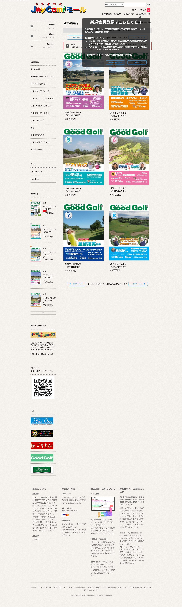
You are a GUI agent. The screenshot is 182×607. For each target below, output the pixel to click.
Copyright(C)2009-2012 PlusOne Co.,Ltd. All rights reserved (91, 595)
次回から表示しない (115, 62)
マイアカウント (45, 587)
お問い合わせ (59, 587)
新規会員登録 (144, 14)
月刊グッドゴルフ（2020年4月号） (118, 114)
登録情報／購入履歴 (112, 14)
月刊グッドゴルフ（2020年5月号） (73, 190)
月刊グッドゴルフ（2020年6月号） (118, 190)
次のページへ (137, 284)
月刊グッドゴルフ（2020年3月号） (73, 114)
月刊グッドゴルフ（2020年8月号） (118, 265)
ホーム (34, 587)
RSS (89, 590)
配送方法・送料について (118, 587)
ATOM (95, 590)
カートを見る (142, 10)
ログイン (130, 14)
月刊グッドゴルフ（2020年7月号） (73, 265)
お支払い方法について (96, 587)
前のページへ (77, 37)
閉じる (137, 62)
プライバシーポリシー (76, 587)
